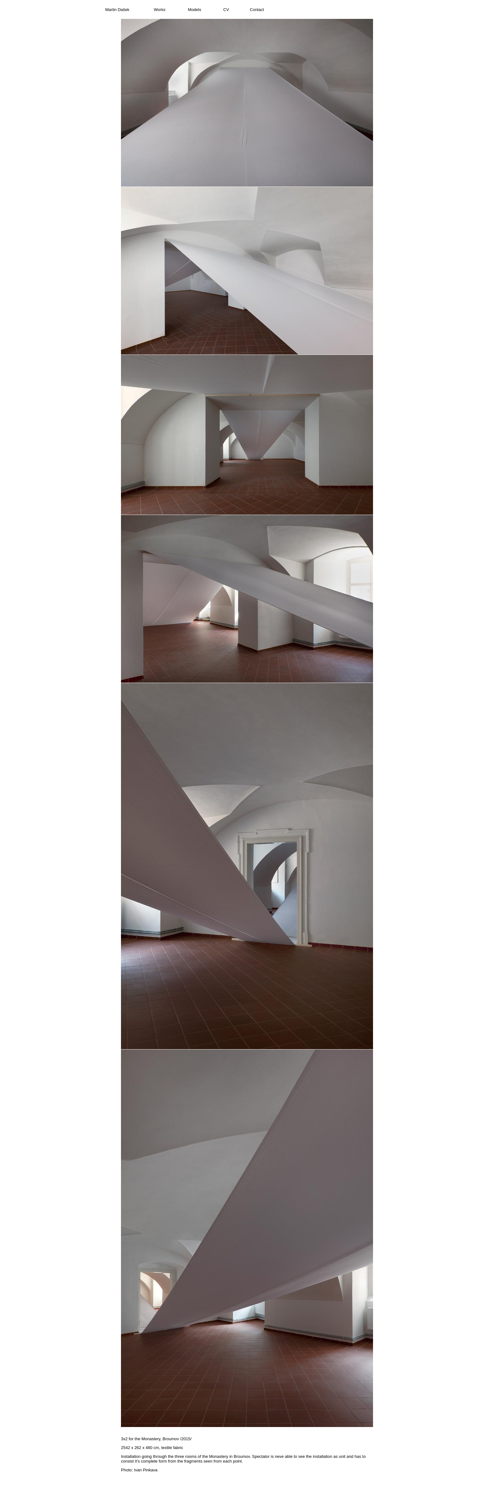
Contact (257, 9)
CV (226, 9)
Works (159, 9)
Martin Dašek (117, 9)
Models (194, 9)
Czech (383, 9)
